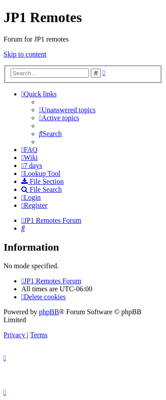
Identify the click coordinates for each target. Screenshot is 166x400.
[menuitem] (67, 110)
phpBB (49, 312)
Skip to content (25, 54)
